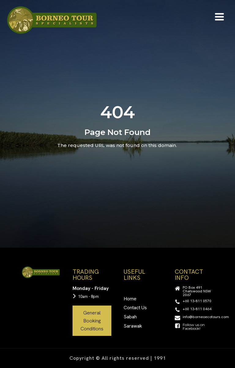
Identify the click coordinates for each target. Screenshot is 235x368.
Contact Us (135, 307)
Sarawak (133, 326)
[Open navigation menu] (219, 17)
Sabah (130, 317)
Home (130, 298)
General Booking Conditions (91, 321)
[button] (194, 291)
